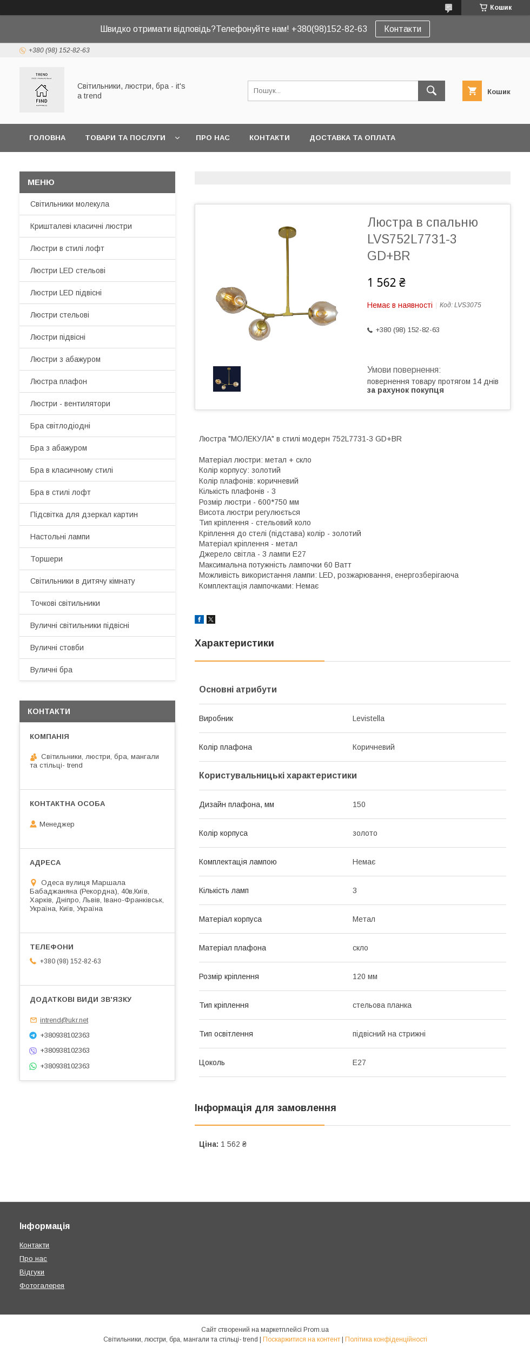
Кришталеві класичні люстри (81, 226)
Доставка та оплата (352, 138)
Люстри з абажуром (65, 359)
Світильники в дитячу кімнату (82, 581)
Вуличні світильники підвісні (79, 625)
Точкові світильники (65, 603)
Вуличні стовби (57, 647)
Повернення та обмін (75, 166)
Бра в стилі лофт (60, 492)
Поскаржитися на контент (301, 1339)
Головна (47, 138)
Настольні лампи (60, 536)
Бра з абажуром (58, 448)
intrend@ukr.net (64, 1020)
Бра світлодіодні (60, 425)
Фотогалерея (41, 1286)
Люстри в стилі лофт (67, 248)
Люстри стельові (59, 315)
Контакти (402, 29)
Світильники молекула (69, 204)
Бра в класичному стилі (71, 470)
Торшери (46, 558)
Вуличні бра (51, 669)
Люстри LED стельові (67, 270)
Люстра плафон (58, 381)
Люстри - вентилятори (70, 403)
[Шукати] (431, 91)
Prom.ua (316, 1329)
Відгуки (31, 1272)
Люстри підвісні (57, 337)
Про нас (213, 138)
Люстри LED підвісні (66, 292)
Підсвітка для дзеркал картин (84, 514)
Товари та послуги (125, 138)
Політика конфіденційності (386, 1339)
